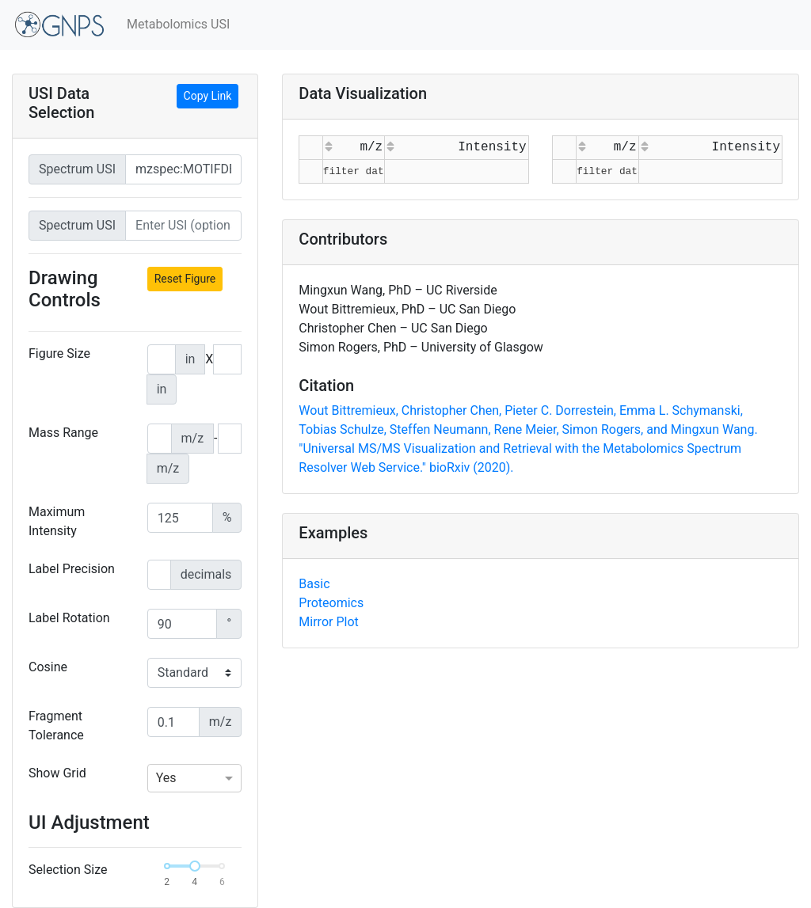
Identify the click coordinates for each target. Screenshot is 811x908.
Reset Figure (185, 278)
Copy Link (208, 95)
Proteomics (331, 602)
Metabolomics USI (178, 24)
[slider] (194, 866)
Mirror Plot (328, 621)
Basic (314, 583)
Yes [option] (166, 777)
